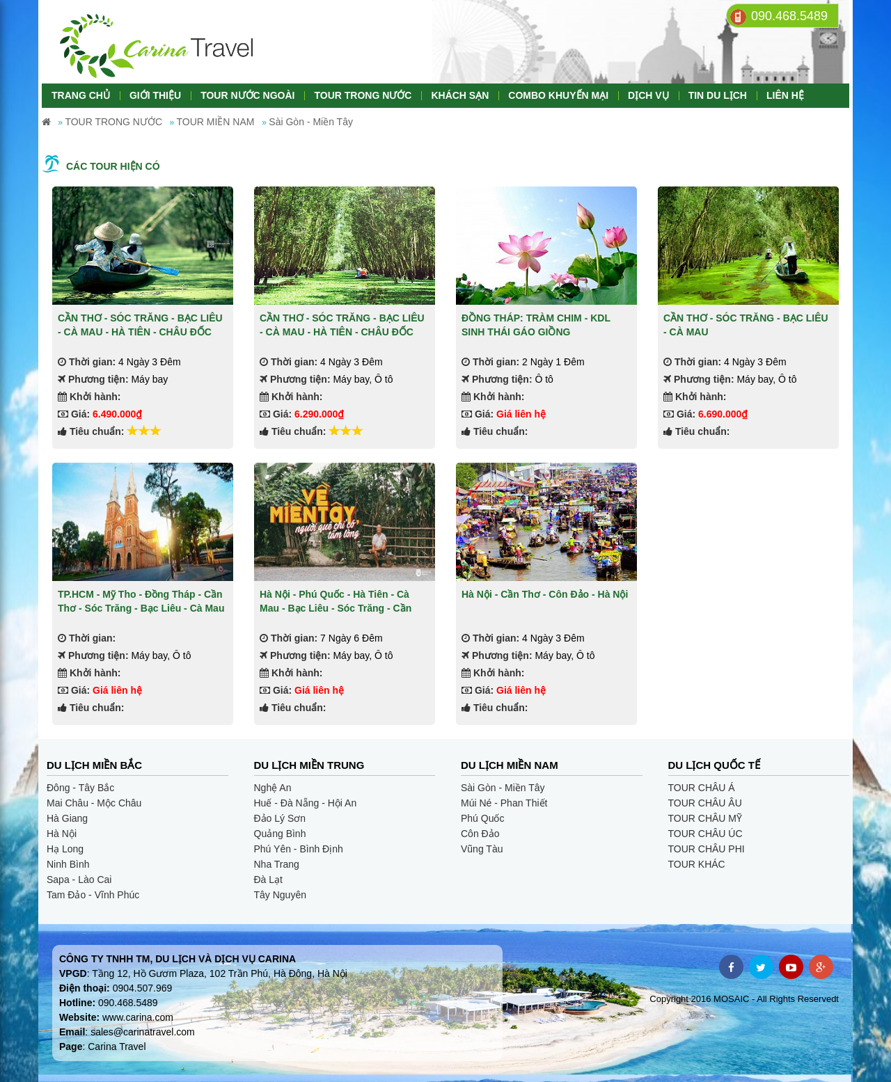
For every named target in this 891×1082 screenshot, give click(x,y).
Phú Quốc (482, 818)
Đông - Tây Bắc (80, 787)
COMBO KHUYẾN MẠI (558, 95)
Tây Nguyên (280, 894)
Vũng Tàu (482, 848)
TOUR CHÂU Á (701, 787)
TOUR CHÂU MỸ (705, 818)
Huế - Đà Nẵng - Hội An (305, 803)
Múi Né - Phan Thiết (504, 803)
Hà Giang (67, 818)
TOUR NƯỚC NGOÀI (247, 95)
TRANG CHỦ (81, 95)
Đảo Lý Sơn (280, 818)
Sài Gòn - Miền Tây (503, 787)
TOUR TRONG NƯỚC (362, 95)
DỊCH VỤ (648, 95)
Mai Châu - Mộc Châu (94, 803)
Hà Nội (62, 833)
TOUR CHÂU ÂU (705, 803)
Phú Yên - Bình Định (298, 848)
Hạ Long (65, 848)
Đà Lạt (268, 879)
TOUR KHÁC (696, 864)
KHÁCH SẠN (460, 95)
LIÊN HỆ (785, 95)
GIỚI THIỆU (155, 95)
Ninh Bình (68, 864)
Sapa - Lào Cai (79, 879)
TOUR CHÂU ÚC (705, 833)
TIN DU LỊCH (717, 95)
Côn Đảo (480, 833)
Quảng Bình (280, 833)
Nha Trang (276, 864)
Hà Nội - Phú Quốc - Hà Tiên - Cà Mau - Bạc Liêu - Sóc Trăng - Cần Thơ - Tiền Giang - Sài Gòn (335, 608)
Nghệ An (273, 787)
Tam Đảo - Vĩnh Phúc (93, 894)
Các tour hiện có (113, 166)
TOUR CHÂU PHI (706, 848)
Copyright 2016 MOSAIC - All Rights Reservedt (744, 999)
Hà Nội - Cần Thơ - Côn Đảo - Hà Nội (545, 594)
